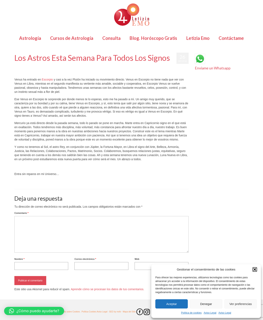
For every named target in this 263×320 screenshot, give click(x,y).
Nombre (19, 259)
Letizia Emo (26, 66)
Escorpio (47, 79)
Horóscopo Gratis (73, 66)
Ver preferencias (240, 304)
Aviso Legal (210, 312)
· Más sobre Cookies (71, 312)
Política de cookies (191, 312)
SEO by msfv (115, 312)
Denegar (206, 304)
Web (137, 259)
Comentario (21, 213)
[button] (255, 269)
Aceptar (171, 304)
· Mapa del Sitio (129, 312)
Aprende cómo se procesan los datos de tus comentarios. (107, 289)
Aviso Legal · (102, 312)
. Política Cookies (88, 312)
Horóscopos (90, 66)
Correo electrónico (85, 259)
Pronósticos (103, 66)
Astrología (58, 66)
